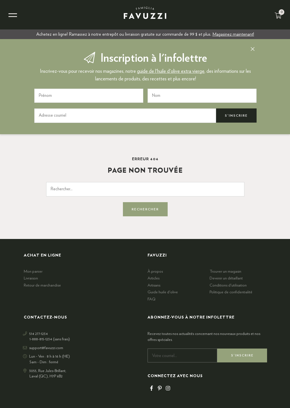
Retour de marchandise (42, 285)
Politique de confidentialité (231, 292)
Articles (153, 278)
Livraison (31, 278)
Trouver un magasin (225, 272)
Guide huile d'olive (163, 292)
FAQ (151, 299)
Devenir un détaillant (226, 278)
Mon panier (33, 272)
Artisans (154, 285)
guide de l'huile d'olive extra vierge (170, 71)
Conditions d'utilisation (228, 285)
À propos (155, 272)
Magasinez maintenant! (233, 34)
